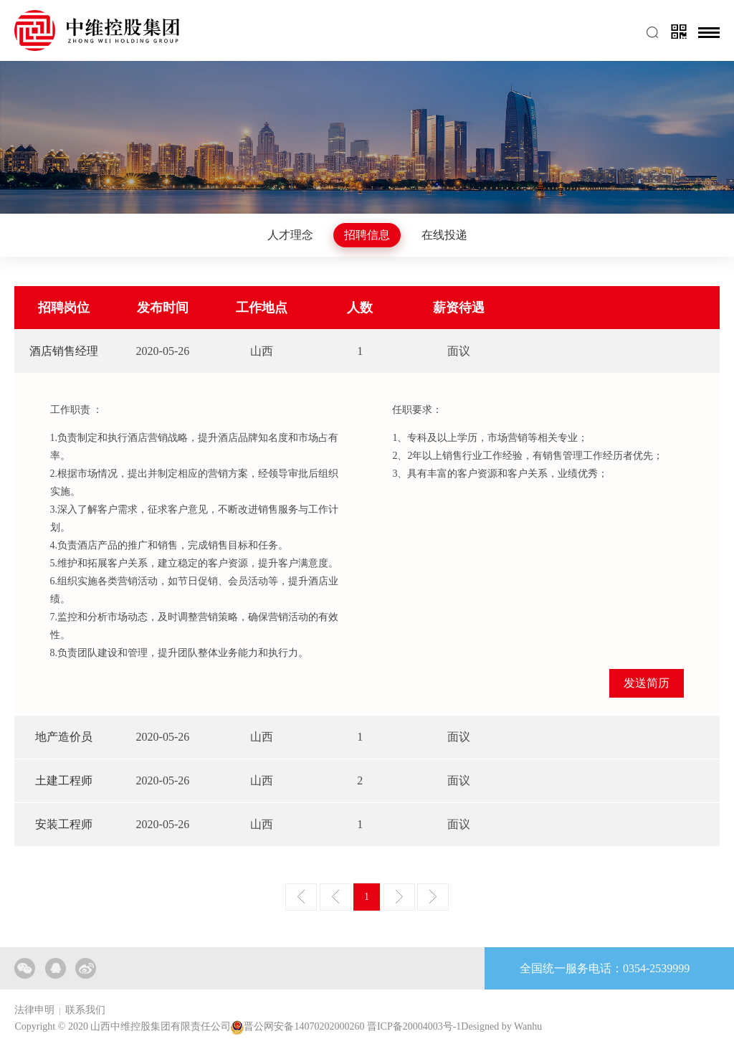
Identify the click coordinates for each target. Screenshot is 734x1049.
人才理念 (290, 235)
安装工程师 (63, 824)
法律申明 (34, 1010)
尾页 (433, 897)
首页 (301, 897)
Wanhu (528, 1027)
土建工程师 (63, 780)
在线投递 (444, 235)
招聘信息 (367, 235)
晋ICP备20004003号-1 (414, 1027)
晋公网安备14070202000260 (304, 1027)
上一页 (335, 897)
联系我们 (85, 1010)
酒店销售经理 (63, 351)
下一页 (399, 897)
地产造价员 (63, 737)
